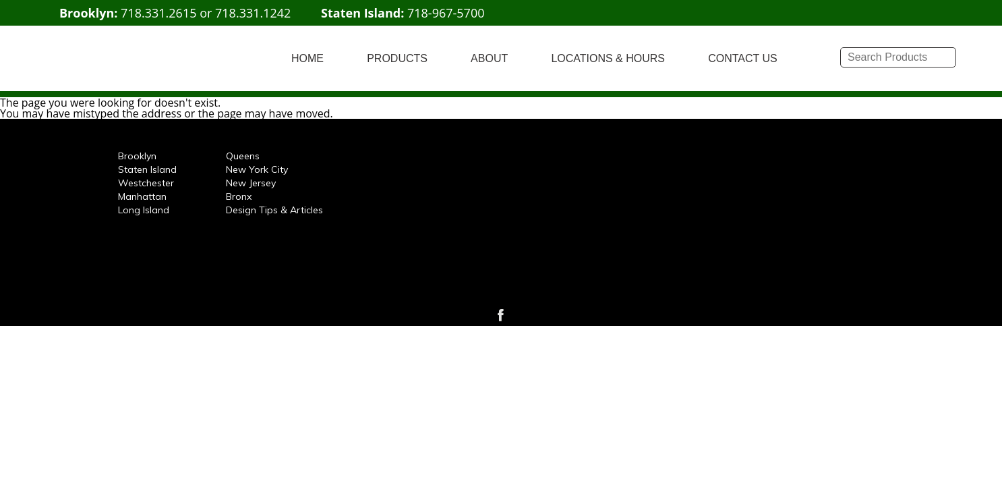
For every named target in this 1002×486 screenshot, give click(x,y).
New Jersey (251, 183)
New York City (257, 169)
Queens (243, 156)
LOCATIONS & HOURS (608, 58)
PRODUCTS (397, 58)
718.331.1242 (253, 13)
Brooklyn (137, 156)
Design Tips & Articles (274, 210)
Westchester (146, 183)
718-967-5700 (446, 13)
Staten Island (147, 169)
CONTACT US (742, 58)
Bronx (239, 196)
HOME (307, 58)
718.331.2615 (158, 13)
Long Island (143, 210)
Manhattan (142, 196)
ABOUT (489, 58)
